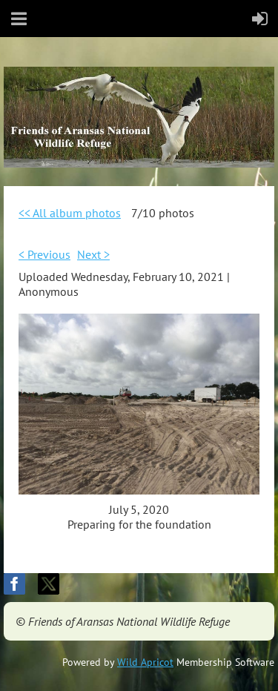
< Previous (44, 254)
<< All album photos (70, 212)
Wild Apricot (145, 662)
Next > (93, 254)
